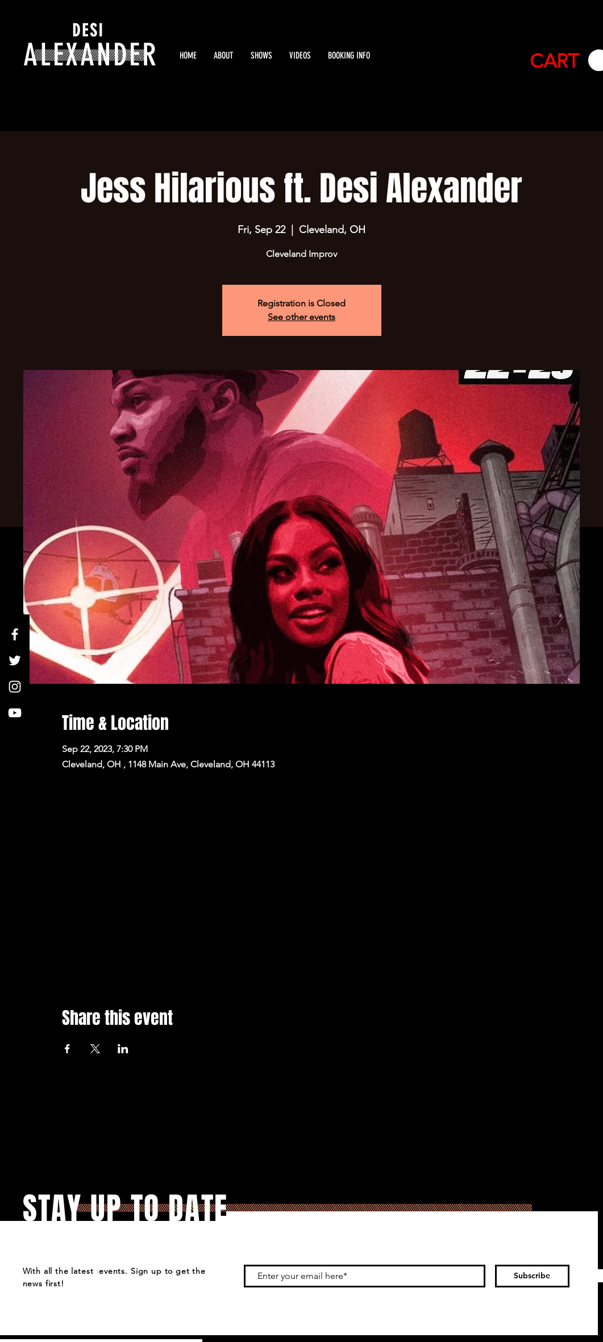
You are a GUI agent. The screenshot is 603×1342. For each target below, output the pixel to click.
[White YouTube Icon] (15, 713)
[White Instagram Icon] (15, 687)
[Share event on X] (95, 1048)
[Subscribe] (532, 1276)
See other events (301, 316)
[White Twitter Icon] (15, 660)
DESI (88, 30)
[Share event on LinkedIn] (123, 1048)
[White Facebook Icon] (15, 634)
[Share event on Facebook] (67, 1048)
